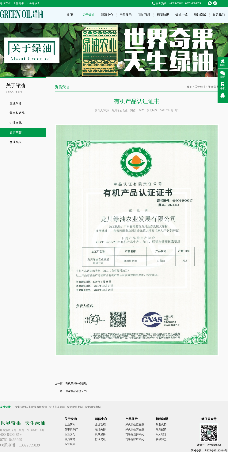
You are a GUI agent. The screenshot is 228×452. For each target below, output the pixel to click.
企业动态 (100, 424)
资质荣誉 (16, 132)
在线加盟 (161, 439)
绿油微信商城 (75, 407)
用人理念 (161, 434)
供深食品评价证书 (76, 391)
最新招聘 (161, 429)
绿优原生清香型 (134, 429)
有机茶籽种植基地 (76, 383)
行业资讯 (100, 439)
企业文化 (16, 122)
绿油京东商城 (57, 407)
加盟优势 (161, 424)
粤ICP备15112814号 (215, 450)
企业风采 (16, 142)
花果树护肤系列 (134, 439)
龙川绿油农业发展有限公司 (31, 407)
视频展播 (100, 434)
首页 (189, 86)
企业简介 (16, 103)
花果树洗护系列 (134, 434)
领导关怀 (100, 429)
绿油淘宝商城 (93, 407)
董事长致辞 (17, 113)
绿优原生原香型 (134, 424)
